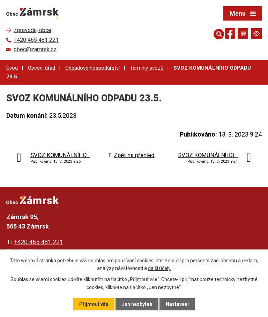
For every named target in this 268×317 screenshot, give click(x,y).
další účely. (159, 268)
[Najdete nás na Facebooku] (230, 34)
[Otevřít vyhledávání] (217, 33)
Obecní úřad (41, 68)
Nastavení (177, 304)
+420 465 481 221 (38, 242)
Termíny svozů (146, 68)
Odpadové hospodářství (92, 68)
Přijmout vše (93, 304)
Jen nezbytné (137, 304)
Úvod (12, 68)
